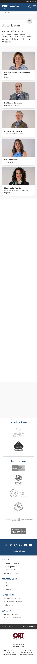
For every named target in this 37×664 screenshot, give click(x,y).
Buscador (29, 6)
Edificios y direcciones (11, 614)
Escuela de (16, 5)
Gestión (6, 586)
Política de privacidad (28, 626)
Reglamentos (8, 605)
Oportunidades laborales (12, 602)
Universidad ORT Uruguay (18, 636)
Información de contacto (12, 618)
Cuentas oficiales (18, 551)
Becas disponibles (10, 566)
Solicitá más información (12, 573)
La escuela (7, 12)
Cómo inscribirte (9, 570)
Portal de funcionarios (11, 598)
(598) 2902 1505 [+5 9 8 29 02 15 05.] (18, 646)
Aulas (5, 582)
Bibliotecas (7, 589)
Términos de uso (7, 626)
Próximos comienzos (11, 563)
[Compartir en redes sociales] (29, 20)
